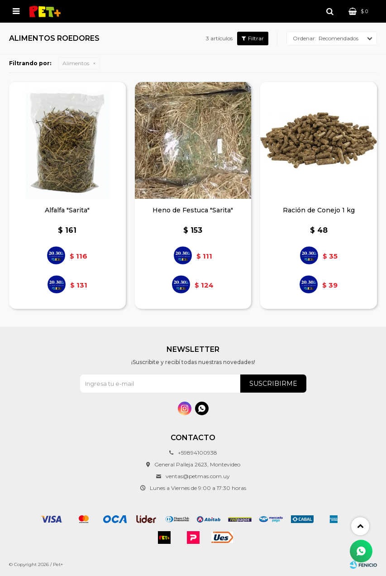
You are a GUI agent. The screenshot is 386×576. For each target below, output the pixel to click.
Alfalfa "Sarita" (67, 210)
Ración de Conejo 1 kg (319, 210)
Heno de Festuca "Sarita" (192, 210)
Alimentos (75, 63)
